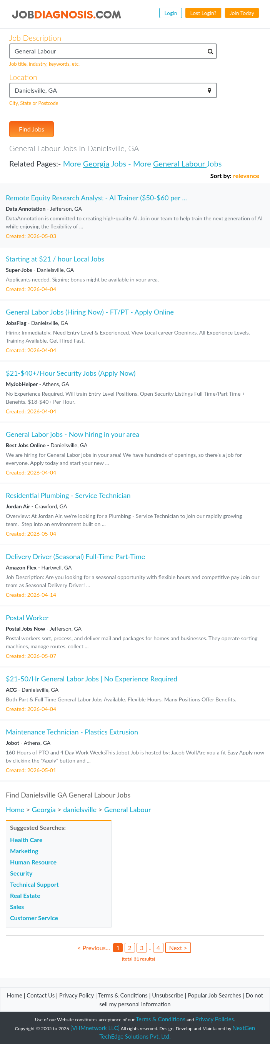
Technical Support (34, 884)
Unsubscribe (167, 995)
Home (15, 809)
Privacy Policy (76, 995)
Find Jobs (31, 129)
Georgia (96, 163)
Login (170, 13)
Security (21, 873)
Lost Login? (203, 13)
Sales (17, 906)
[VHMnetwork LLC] (95, 1027)
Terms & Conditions (123, 995)
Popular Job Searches (214, 995)
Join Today (242, 13)
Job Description (35, 37)
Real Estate (25, 895)
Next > (178, 947)
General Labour (180, 163)
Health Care (26, 839)
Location (23, 77)
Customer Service (34, 917)
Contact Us (41, 995)
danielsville (80, 809)
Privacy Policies (214, 1019)
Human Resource (33, 862)
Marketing (24, 850)
